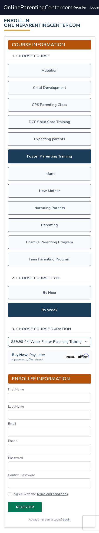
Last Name (16, 406)
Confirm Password (21, 475)
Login (94, 7)
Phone (12, 441)
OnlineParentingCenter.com (38, 7)
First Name (16, 389)
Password (15, 458)
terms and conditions (52, 494)
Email (12, 423)
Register (79, 7)
